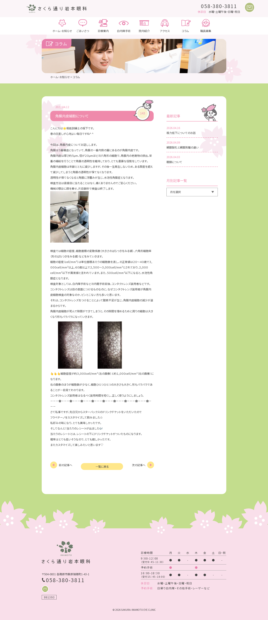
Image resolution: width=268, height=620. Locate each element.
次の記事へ (138, 465)
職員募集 (206, 26)
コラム (185, 26)
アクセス (165, 26)
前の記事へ (65, 465)
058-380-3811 (219, 6)
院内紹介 (144, 26)
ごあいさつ (82, 26)
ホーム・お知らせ (62, 26)
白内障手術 (123, 26)
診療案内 (103, 26)
